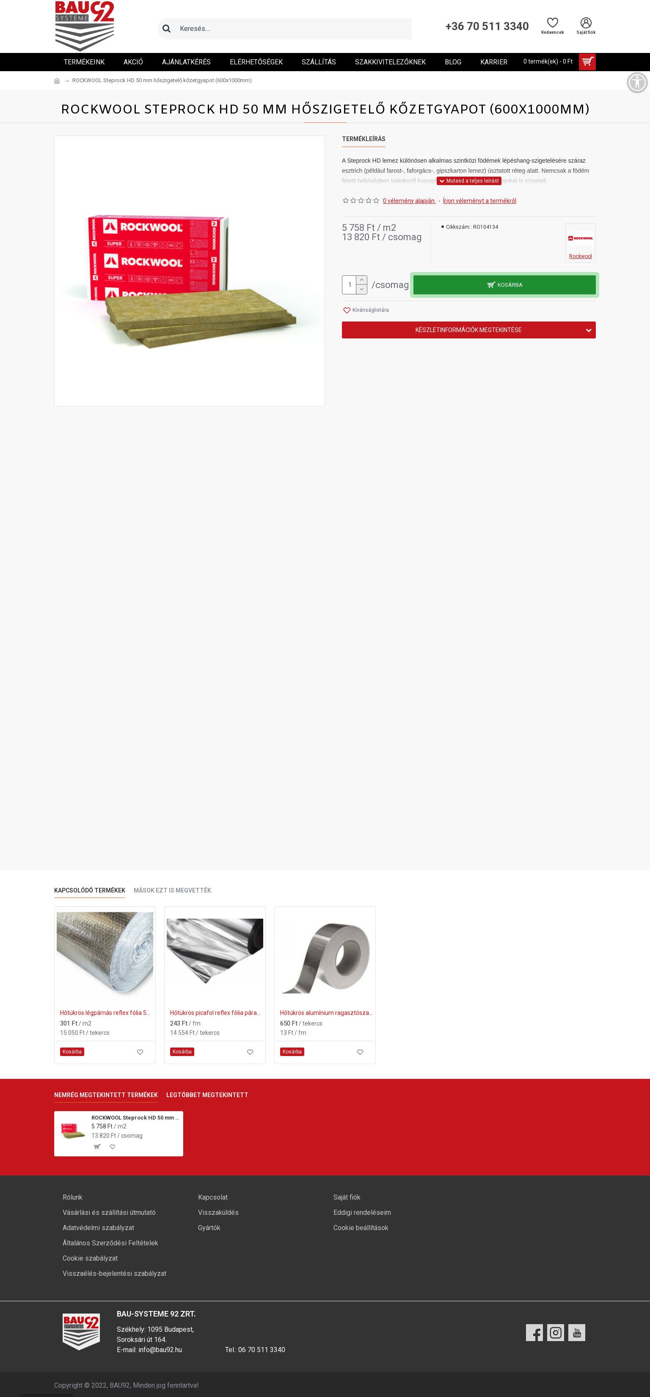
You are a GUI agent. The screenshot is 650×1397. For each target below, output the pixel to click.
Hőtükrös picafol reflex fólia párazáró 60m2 (216, 1012)
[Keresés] (166, 28)
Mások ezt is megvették (172, 890)
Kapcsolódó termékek (89, 890)
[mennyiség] (354, 285)
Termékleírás (364, 139)
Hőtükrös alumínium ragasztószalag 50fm (326, 1012)
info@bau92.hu (160, 1350)
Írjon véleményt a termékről (479, 200)
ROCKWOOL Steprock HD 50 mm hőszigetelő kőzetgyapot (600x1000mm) (135, 1117)
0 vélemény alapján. (409, 200)
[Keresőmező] (293, 28)
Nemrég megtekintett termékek (106, 1095)
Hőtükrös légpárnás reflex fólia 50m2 (106, 1012)
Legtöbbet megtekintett (207, 1095)
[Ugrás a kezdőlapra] (57, 81)
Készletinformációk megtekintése (469, 330)
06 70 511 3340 (261, 1350)
